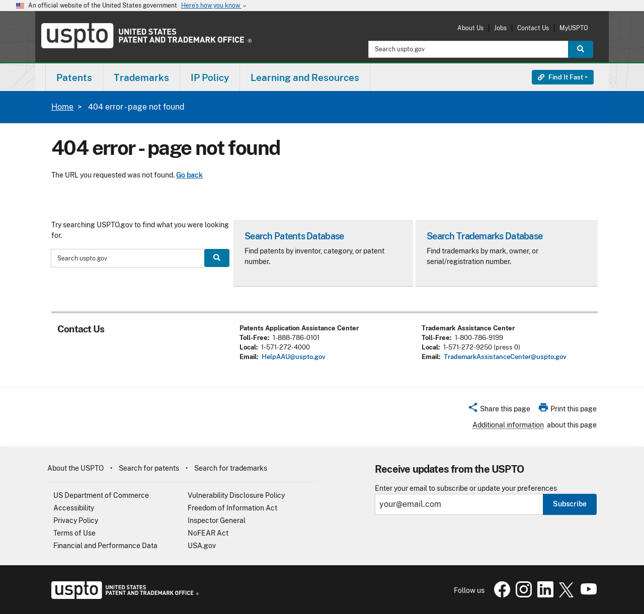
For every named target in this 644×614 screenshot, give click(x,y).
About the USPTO (75, 468)
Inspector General (217, 520)
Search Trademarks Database (484, 236)
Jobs (500, 28)
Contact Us (533, 28)
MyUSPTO (573, 28)
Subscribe (570, 504)
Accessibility (73, 508)
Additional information (508, 425)
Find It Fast (560, 77)
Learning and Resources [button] (305, 77)
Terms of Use (74, 533)
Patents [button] (74, 77)
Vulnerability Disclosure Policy (236, 495)
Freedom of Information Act (232, 508)
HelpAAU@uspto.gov (294, 357)
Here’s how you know (214, 6)
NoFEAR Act (208, 533)
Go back (189, 175)
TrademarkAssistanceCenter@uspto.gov (505, 357)
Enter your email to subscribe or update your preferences (466, 488)
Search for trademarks (230, 468)
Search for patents (149, 468)
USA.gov (202, 546)
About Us (470, 28)
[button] (498, 410)
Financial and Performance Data (105, 546)
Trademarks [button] (141, 77)
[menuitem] (74, 77)
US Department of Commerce (101, 495)
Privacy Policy (75, 520)
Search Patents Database (294, 236)
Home (62, 107)
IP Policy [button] (210, 77)
